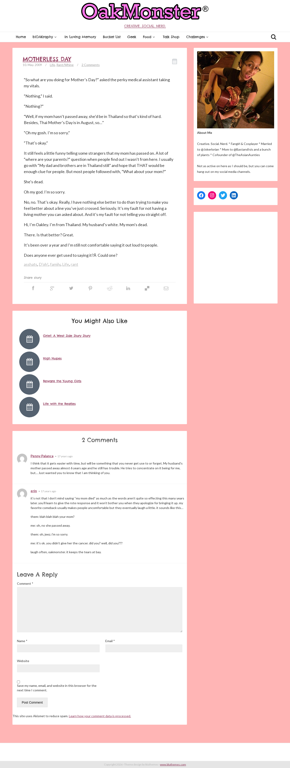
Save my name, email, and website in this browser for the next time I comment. (57, 688)
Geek (131, 37)
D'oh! (43, 264)
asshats (30, 264)
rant (74, 264)
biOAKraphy (45, 37)
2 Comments (91, 65)
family (55, 264)
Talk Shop (171, 37)
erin (34, 491)
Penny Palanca (42, 456)
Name (22, 641)
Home (21, 37)
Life (52, 65)
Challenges (198, 37)
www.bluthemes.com (173, 764)
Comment (25, 583)
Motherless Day (47, 59)
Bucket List (112, 37)
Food (149, 37)
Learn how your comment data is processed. (100, 716)
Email (110, 641)
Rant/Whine (65, 65)
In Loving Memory (80, 37)
